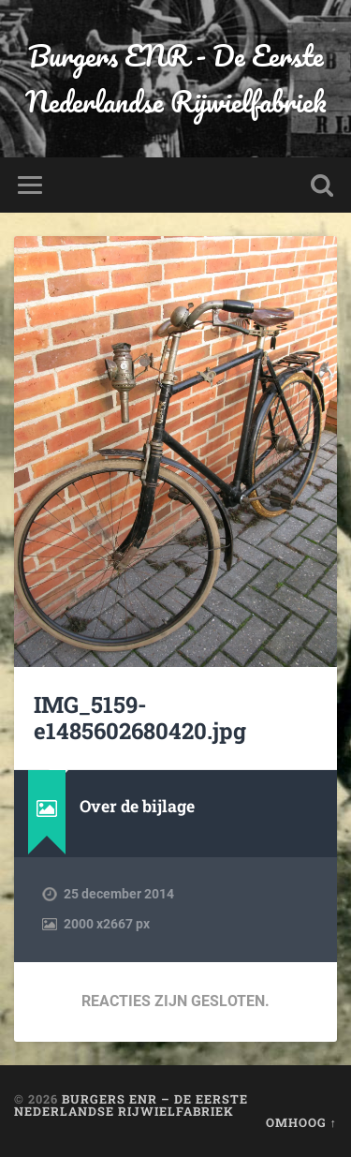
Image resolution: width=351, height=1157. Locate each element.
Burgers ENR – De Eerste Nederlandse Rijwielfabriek (131, 1105)
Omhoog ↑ (301, 1122)
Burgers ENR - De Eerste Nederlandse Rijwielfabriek (176, 79)
